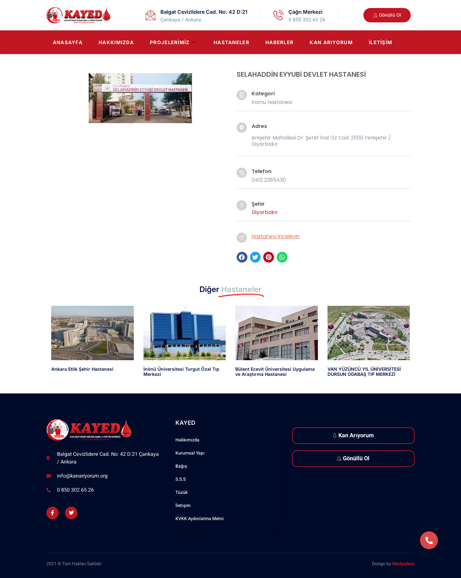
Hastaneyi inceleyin (276, 236)
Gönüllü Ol (353, 458)
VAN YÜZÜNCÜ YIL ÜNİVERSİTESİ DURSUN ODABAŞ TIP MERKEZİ (364, 371)
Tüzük (181, 492)
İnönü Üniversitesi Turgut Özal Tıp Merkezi (181, 371)
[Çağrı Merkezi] (278, 15)
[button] (242, 257)
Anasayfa (68, 42)
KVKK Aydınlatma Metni (199, 518)
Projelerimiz (173, 42)
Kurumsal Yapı (190, 453)
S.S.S (180, 479)
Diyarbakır (265, 212)
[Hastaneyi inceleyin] (242, 238)
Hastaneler (231, 42)
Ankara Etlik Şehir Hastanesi (82, 369)
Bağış (181, 466)
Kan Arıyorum (331, 42)
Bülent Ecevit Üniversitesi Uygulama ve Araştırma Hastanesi (275, 371)
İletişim (380, 42)
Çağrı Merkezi (305, 12)
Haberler (279, 42)
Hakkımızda (116, 42)
